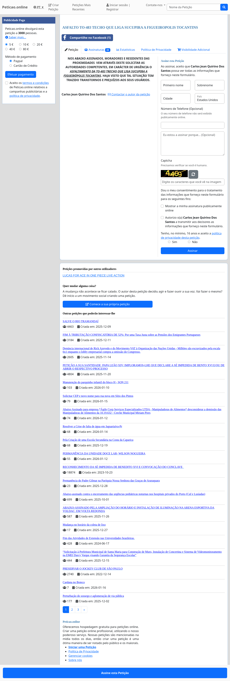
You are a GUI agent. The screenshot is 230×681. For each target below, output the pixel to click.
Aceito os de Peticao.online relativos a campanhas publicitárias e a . (29, 89)
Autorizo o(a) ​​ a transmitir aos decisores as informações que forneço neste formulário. (194, 222)
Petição (71, 50)
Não (195, 242)
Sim (174, 242)
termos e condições (35, 83)
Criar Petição (53, 7)
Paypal (18, 61)
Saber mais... (15, 37)
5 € (11, 44)
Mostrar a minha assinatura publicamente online (193, 208)
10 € (26, 44)
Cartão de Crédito (25, 66)
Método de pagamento (20, 57)
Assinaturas (97, 50)
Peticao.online (15, 7)
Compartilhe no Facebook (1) (86, 37)
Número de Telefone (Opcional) (182, 109)
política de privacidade (25, 96)
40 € (12, 49)
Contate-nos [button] (154, 5)
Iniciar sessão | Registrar (118, 7)
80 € (26, 49)
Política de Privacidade (156, 50)
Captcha (166, 160)
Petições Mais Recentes (81, 7)
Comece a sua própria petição (108, 304)
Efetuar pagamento (21, 74)
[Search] (193, 7)
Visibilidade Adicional (194, 50)
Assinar (192, 251)
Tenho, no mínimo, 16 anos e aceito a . (191, 235)
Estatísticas (125, 50)
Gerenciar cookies (80, 656)
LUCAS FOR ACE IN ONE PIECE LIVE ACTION (93, 275)
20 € (40, 44)
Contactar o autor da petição (129, 94)
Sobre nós (75, 660)
